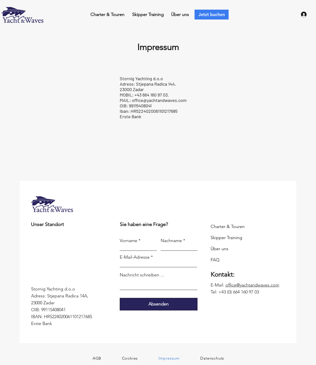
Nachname (171, 240)
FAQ (215, 260)
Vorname (128, 240)
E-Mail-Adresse (135, 257)
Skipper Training (226, 237)
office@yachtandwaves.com (159, 100)
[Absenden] (159, 304)
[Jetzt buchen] (212, 14)
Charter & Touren (228, 226)
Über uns (219, 248)
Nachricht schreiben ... (142, 275)
